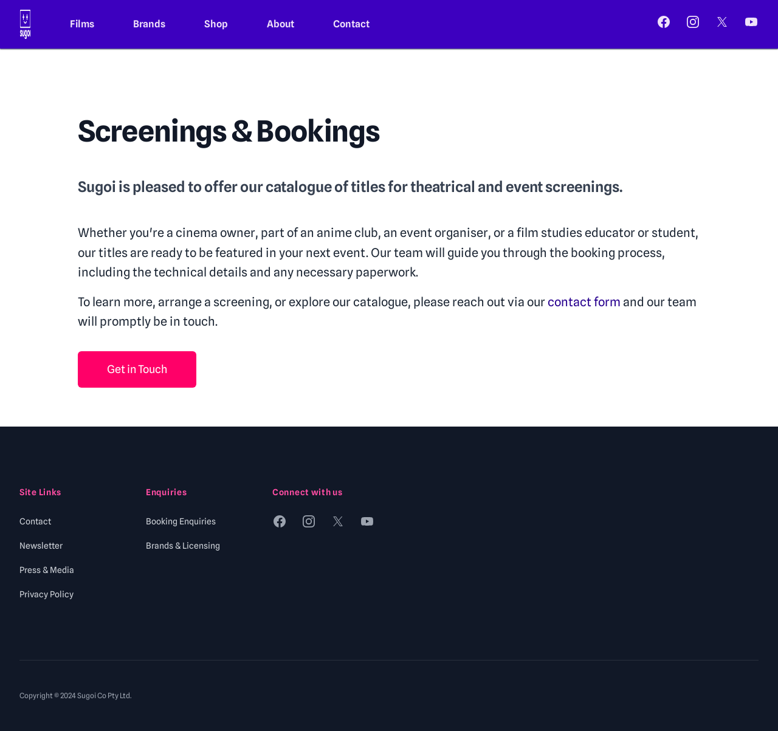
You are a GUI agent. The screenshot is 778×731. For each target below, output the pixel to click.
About (280, 24)
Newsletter (41, 546)
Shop (216, 24)
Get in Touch (137, 369)
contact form (584, 302)
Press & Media (46, 570)
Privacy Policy (46, 594)
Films (82, 24)
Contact (351, 24)
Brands (149, 24)
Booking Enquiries (181, 521)
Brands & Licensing (183, 546)
